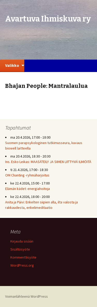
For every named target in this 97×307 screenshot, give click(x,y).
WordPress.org (22, 265)
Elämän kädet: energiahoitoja (27, 188)
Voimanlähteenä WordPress (26, 296)
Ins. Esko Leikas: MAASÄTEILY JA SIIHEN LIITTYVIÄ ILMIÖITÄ (48, 161)
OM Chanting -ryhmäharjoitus (27, 175)
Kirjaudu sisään (21, 241)
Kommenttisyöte (23, 257)
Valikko (12, 65)
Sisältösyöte (20, 249)
